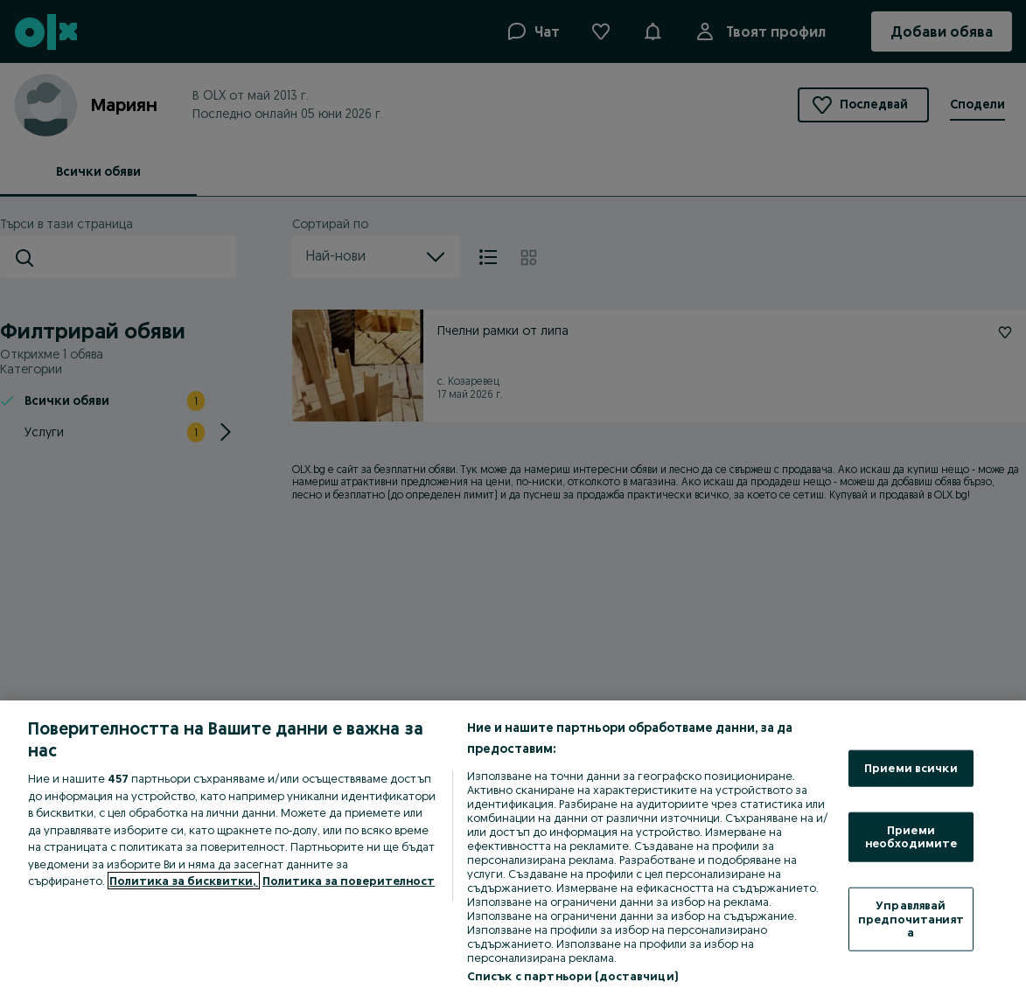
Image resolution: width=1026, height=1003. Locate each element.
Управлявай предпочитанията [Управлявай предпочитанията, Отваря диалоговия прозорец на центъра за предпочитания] (911, 918)
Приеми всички (911, 768)
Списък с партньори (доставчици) (572, 976)
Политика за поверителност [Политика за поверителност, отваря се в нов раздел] (348, 881)
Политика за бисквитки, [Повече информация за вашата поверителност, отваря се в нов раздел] (183, 881)
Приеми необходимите (911, 836)
